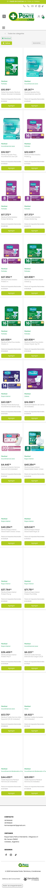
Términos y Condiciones (32, 871)
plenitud (6, 38)
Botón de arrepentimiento (12, 886)
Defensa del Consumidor (11, 879)
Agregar (11, 106)
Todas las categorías (16, 33)
